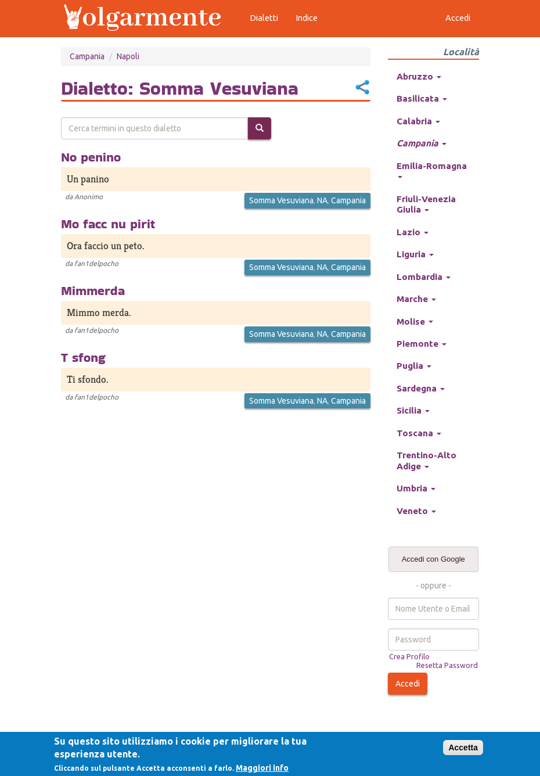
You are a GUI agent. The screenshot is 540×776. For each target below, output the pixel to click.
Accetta (463, 747)
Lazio (413, 232)
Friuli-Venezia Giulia (426, 204)
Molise (415, 321)
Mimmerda (93, 290)
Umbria (416, 488)
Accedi (407, 683)
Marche (416, 299)
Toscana (419, 433)
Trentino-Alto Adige (426, 460)
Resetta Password (447, 665)
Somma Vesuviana (281, 200)
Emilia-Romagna (432, 169)
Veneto (416, 511)
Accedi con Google (433, 559)
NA (322, 200)
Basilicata (422, 98)
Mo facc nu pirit (108, 223)
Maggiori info (262, 768)
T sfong (83, 357)
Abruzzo (419, 76)
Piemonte (422, 344)
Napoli (128, 56)
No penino (91, 157)
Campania (87, 56)
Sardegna (421, 388)
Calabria (418, 121)
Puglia (414, 366)
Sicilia (413, 410)
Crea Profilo (409, 656)
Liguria (415, 254)
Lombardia (424, 277)
